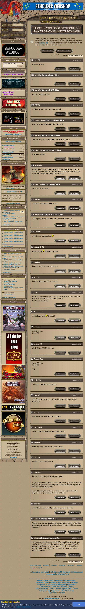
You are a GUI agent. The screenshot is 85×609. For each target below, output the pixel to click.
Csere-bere (54, 565)
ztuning (38, 231)
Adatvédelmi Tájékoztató (8, 93)
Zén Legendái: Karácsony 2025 (7, 155)
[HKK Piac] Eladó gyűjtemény (13, 253)
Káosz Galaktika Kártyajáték (56, 585)
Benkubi (37, 327)
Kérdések (46, 565)
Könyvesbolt (71, 585)
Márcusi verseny (9, 220)
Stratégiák (62, 565)
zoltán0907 (38, 344)
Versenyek (70, 565)
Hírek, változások (35, 565)
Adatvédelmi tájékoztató (57, 593)
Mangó (36, 412)
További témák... (7, 272)
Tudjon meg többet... (24, 607)
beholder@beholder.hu (52, 598)
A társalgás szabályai (39, 572)
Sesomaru (37, 442)
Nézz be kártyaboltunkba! (13, 141)
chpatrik (37, 395)
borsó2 (37, 60)
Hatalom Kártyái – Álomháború (8, 158)
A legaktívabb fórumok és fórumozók (66, 572)
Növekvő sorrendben (64, 51)
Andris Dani (38, 359)
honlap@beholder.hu (13, 443)
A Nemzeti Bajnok (9, 284)
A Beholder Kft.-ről (67, 591)
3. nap (6, 289)
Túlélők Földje (48, 580)
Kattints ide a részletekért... (13, 134)
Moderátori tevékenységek (57, 574)
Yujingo (37, 277)
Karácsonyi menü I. (8, 152)
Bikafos (37, 457)
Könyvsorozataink (42, 589)
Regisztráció (55, 591)
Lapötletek (7, 269)
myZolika (38, 165)
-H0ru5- (38, 150)
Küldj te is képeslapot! (9, 297)
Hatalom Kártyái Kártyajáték (60, 582)
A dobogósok (8, 283)
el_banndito (38, 311)
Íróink (71, 587)
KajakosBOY (40, 120)
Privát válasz (74, 69)
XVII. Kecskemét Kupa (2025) (13, 221)
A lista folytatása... (7, 224)
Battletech (64, 587)
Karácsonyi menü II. (8, 148)
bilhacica (37, 538)
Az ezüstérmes (8, 286)
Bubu (36, 519)
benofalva (37, 504)
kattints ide (43, 43)
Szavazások (73, 30)
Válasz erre (60, 69)
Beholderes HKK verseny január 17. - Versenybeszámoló (13, 217)
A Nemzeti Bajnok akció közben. (13, 287)
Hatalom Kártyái (56, 30)
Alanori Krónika (45, 587)
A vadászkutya (8, 294)
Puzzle (47, 582)
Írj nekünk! (13, 457)
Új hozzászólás (47, 51)
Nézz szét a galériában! (13, 203)
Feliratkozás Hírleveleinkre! (12, 75)
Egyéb (40, 567)
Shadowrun (56, 587)
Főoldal (39, 580)
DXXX (37, 105)
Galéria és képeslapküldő (63, 589)
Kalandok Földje (69, 580)
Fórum (38, 27)
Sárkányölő (39, 582)
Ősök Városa (10, 188)
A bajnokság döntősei (10, 281)
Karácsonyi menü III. (8, 145)
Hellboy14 (38, 427)
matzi (36, 292)
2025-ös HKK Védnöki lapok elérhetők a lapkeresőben (11, 263)
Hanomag (37, 472)
